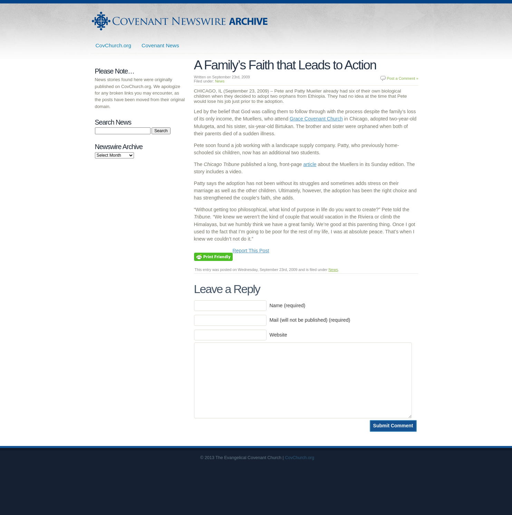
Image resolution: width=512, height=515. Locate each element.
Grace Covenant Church (316, 119)
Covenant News (160, 45)
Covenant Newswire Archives (180, 21)
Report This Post (251, 250)
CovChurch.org (114, 45)
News (220, 81)
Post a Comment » (402, 78)
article (309, 164)
